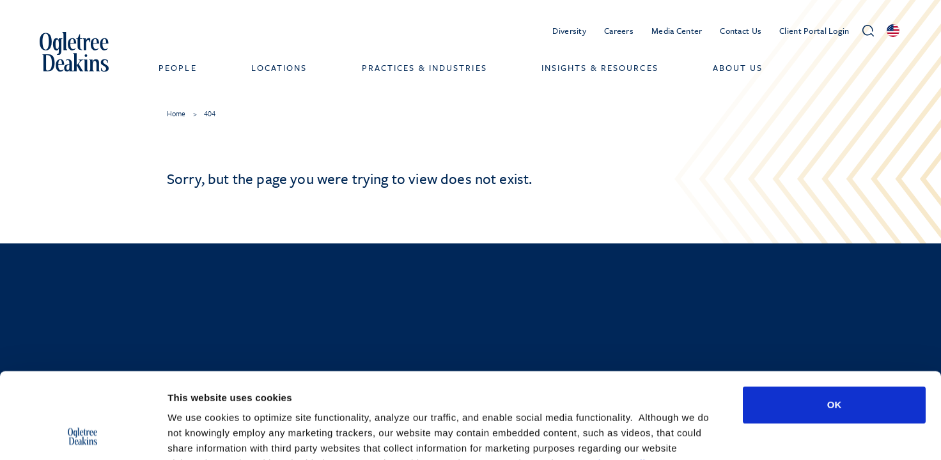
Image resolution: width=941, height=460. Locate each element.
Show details (671, 434)
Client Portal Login (814, 30)
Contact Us (740, 30)
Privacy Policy (622, 383)
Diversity (569, 30)
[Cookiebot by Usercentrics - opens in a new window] (83, 435)
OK (834, 324)
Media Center (676, 30)
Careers (619, 30)
